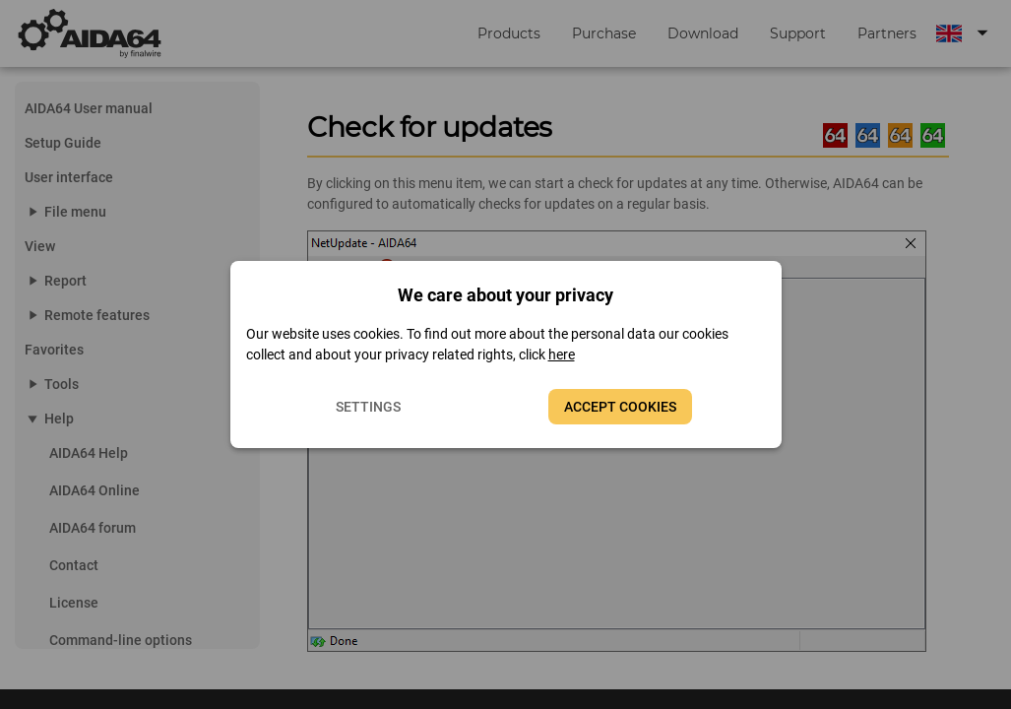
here (561, 354)
